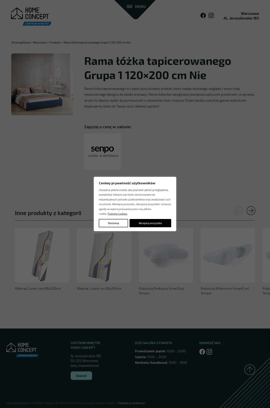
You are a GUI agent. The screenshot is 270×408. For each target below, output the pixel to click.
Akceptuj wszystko (150, 223)
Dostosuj (113, 223)
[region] (135, 204)
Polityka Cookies (117, 213)
